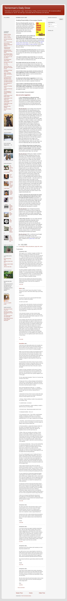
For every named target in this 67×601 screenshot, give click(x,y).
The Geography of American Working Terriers (7, 92)
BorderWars (21, 343)
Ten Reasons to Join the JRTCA (8, 57)
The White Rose (10, 220)
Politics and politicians (29, 246)
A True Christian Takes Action (11, 192)
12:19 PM (21, 339)
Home (30, 593)
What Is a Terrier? (7, 37)
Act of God (6, 64)
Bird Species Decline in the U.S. (8, 309)
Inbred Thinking (7, 36)
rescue (41, 246)
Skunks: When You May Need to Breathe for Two (8, 67)
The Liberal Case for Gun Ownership (8, 316)
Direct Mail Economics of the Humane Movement (8, 319)
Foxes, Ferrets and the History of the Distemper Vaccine (8, 77)
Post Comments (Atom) (26, 595)
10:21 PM (21, 564)
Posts (50, 24)
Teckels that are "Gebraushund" (7, 48)
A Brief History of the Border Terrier (8, 96)
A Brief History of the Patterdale (8, 104)
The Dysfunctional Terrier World (7, 60)
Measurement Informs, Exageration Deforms (8, 44)
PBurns (20, 288)
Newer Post (19, 593)
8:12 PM (20, 541)
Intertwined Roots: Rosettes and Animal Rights (8, 51)
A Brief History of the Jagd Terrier (8, 99)
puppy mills (37, 246)
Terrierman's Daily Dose (17, 8)
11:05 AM (21, 522)
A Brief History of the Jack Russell (8, 101)
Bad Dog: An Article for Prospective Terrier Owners (8, 312)
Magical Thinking (7, 34)
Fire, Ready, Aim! (10, 213)
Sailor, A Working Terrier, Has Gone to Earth (8, 74)
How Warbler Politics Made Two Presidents (8, 54)
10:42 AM (21, 284)
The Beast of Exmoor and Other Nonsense (8, 81)
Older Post (42, 593)
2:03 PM (20, 584)
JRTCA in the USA (7, 266)
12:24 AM (21, 500)
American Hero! (11, 198)
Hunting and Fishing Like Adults (8, 71)
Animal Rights (22, 246)
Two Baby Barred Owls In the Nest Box (11, 238)
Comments (51, 26)
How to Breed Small (8, 41)
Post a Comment (21, 587)
